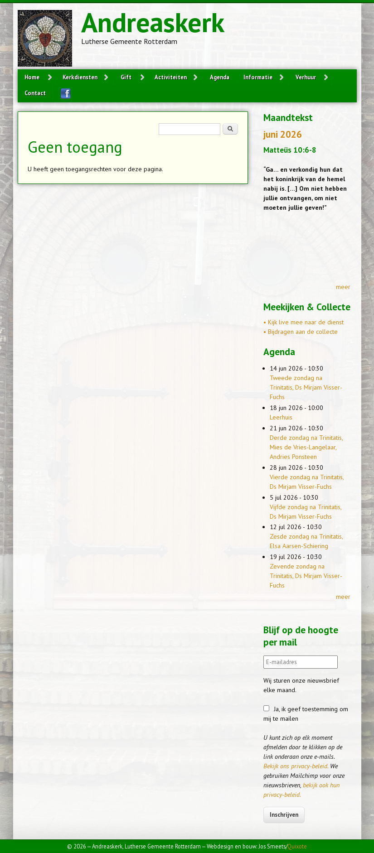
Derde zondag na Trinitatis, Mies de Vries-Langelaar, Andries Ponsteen (306, 447)
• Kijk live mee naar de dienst (303, 322)
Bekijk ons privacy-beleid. (295, 766)
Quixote (297, 846)
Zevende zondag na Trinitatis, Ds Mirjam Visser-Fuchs (306, 575)
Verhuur (306, 77)
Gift (126, 77)
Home (31, 77)
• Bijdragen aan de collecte (300, 332)
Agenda (219, 77)
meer (343, 287)
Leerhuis (281, 417)
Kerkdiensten (80, 77)
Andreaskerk (152, 22)
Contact (35, 92)
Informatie (257, 77)
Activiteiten (171, 77)
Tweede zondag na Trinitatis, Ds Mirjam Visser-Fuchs (306, 387)
